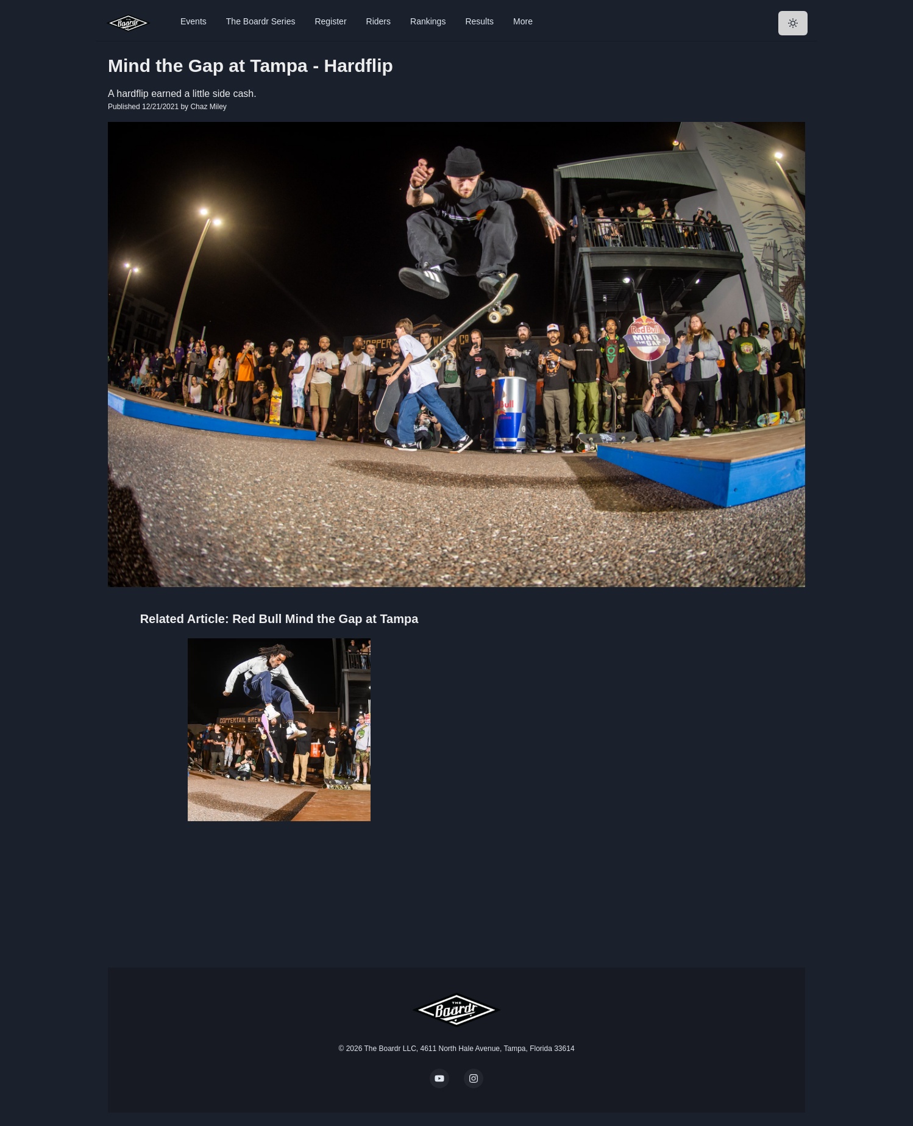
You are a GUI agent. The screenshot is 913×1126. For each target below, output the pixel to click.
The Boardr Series (261, 21)
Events (193, 21)
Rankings (428, 21)
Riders (378, 21)
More (523, 21)
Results (479, 21)
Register (330, 21)
